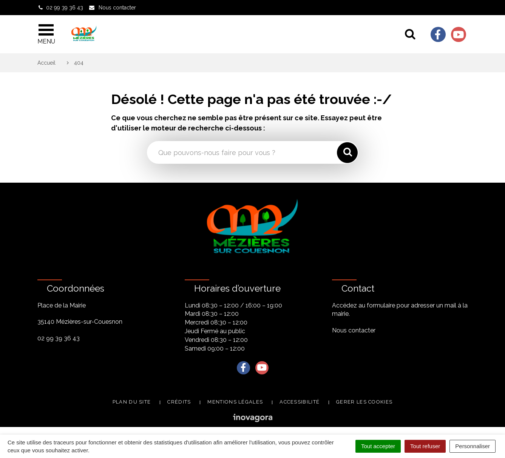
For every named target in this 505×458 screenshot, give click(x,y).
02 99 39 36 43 (58, 338)
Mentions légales (235, 402)
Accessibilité (300, 402)
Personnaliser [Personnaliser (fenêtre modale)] (472, 446)
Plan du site (132, 402)
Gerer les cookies (364, 402)
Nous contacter (353, 330)
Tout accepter (378, 446)
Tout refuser (425, 446)
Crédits (179, 402)
